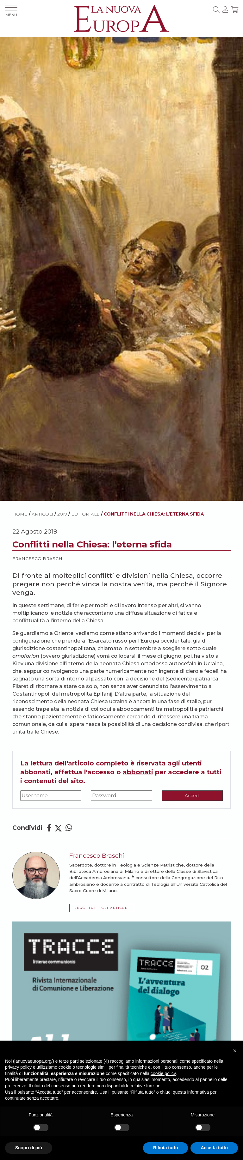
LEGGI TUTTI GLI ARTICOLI (101, 907)
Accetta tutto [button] (214, 1147)
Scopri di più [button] (28, 1147)
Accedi (192, 795)
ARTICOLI (42, 514)
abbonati (138, 772)
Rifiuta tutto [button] (165, 1147)
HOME (20, 514)
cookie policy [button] (163, 1073)
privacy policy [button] (18, 1067)
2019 (62, 514)
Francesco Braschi (38, 558)
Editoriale (85, 514)
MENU (11, 11)
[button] (235, 1051)
